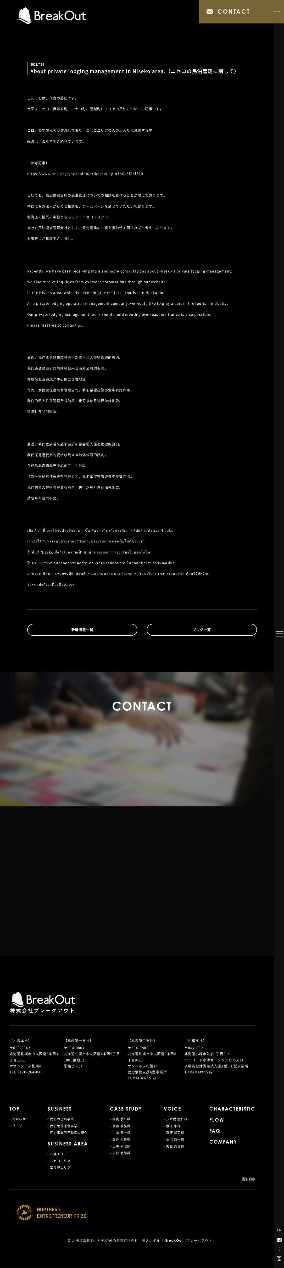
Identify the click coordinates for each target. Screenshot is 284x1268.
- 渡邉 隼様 (172, 1125)
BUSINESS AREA (67, 1144)
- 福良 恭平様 (120, 1119)
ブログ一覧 (202, 629)
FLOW (216, 1120)
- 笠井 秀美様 (120, 1139)
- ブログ (16, 1125)
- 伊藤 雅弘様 (120, 1125)
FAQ (214, 1131)
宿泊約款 (248, 1178)
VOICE (172, 1109)
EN (279, 1229)
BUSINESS (59, 1109)
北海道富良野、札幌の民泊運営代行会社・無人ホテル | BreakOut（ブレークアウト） (144, 1241)
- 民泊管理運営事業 (62, 1125)
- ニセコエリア (58, 1160)
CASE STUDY (126, 1109)
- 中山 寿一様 (120, 1132)
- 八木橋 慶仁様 (176, 1119)
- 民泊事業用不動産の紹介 (67, 1132)
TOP (15, 1109)
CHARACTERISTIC (232, 1109)
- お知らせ (18, 1119)
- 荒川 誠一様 (174, 1139)
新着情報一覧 (82, 629)
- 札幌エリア (57, 1153)
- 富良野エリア (58, 1167)
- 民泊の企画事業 (60, 1119)
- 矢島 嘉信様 (174, 1146)
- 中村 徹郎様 (120, 1153)
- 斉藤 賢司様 (174, 1132)
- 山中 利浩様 (120, 1146)
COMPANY (223, 1142)
